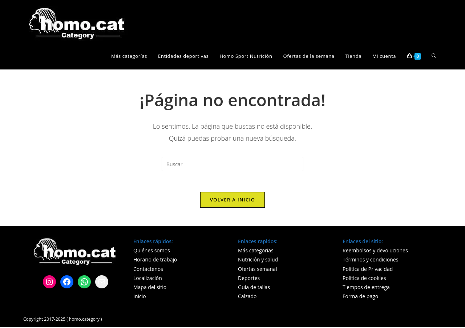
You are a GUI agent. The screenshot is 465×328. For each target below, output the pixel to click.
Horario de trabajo (155, 260)
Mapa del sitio (149, 288)
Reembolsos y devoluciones (375, 251)
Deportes (249, 279)
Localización (147, 279)
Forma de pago (360, 297)
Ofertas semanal (257, 270)
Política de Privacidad (368, 270)
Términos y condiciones (370, 260)
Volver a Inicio (232, 200)
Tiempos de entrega (366, 288)
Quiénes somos (151, 251)
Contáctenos (148, 270)
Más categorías (256, 251)
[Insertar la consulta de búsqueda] (232, 164)
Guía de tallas (254, 288)
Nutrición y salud (258, 260)
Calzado (247, 297)
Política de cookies (364, 279)
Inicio (139, 297)
